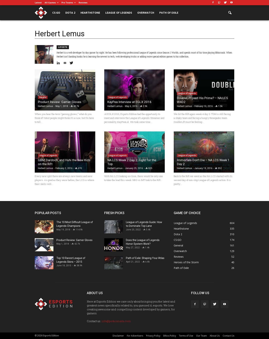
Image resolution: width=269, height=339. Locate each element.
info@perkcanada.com (116, 321)
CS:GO (56, 12)
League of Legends (118, 12)
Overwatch (145, 12)
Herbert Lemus (45, 106)
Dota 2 (70, 12)
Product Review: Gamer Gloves (59, 102)
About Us (215, 335)
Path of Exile (168, 12)
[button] (229, 12)
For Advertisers (135, 335)
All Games (51, 2)
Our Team (201, 335)
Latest (38, 2)
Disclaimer (118, 335)
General (43, 97)
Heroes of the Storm (186, 262)
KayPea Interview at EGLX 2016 (129, 102)
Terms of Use (186, 335)
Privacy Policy (153, 335)
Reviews (83, 2)
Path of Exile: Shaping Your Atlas (145, 258)
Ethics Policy (169, 335)
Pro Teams (68, 2)
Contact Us (228, 335)
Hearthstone (90, 12)
